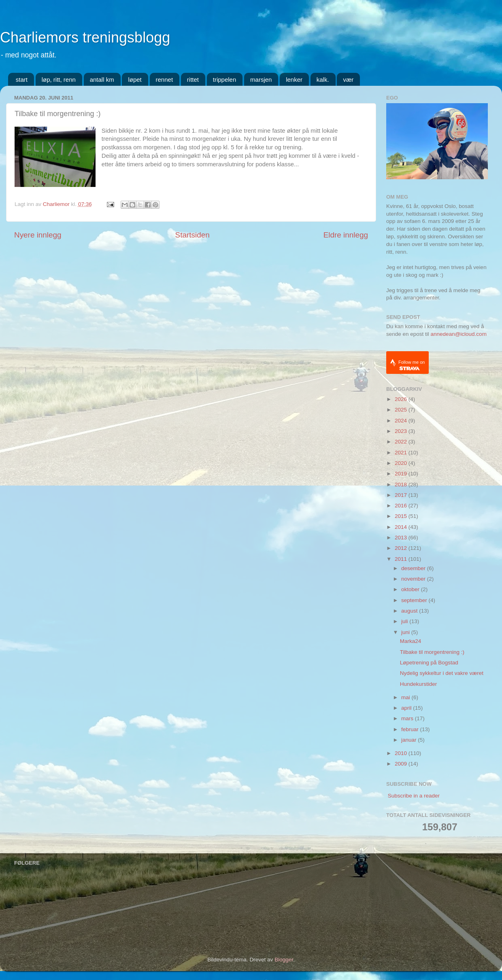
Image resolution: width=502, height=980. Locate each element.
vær (348, 79)
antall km (102, 79)
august (410, 611)
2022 (401, 442)
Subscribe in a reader (414, 796)
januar (409, 740)
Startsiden (192, 235)
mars (408, 718)
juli (405, 621)
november (414, 579)
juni (406, 632)
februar (410, 729)
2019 (401, 474)
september (415, 600)
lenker (294, 79)
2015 (401, 516)
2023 (401, 431)
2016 (401, 506)
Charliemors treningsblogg (85, 37)
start (22, 79)
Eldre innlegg (345, 235)
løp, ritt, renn (59, 79)
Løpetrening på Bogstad (429, 663)
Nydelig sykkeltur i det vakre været (441, 673)
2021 (401, 453)
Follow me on (411, 365)
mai (406, 697)
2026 (401, 399)
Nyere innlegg (38, 235)
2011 (401, 559)
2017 (401, 495)
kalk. (323, 79)
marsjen (261, 79)
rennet (164, 79)
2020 (401, 463)
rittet (193, 79)
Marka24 (410, 641)
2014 (401, 527)
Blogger (283, 960)
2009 (401, 764)
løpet (134, 79)
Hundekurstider (418, 684)
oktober (411, 589)
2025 (401, 410)
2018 (401, 485)
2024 (401, 421)
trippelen (224, 79)
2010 (401, 753)
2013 (401, 538)
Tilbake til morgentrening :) (432, 652)
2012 (401, 548)
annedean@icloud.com (459, 334)
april (407, 708)
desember (414, 568)
